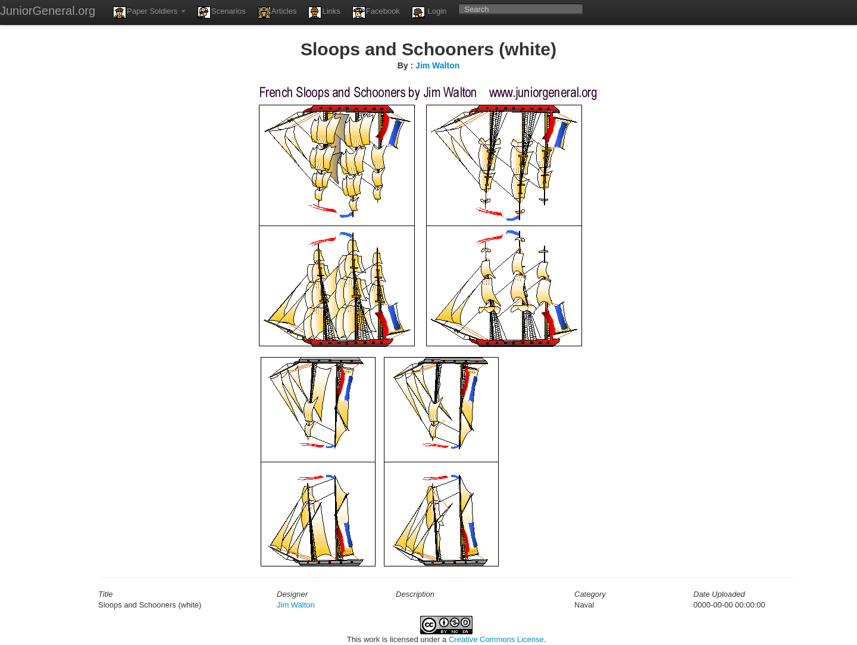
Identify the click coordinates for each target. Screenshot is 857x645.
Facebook (376, 12)
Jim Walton (437, 65)
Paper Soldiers (149, 12)
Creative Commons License (496, 639)
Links (324, 12)
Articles (277, 12)
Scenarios (222, 12)
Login (429, 12)
